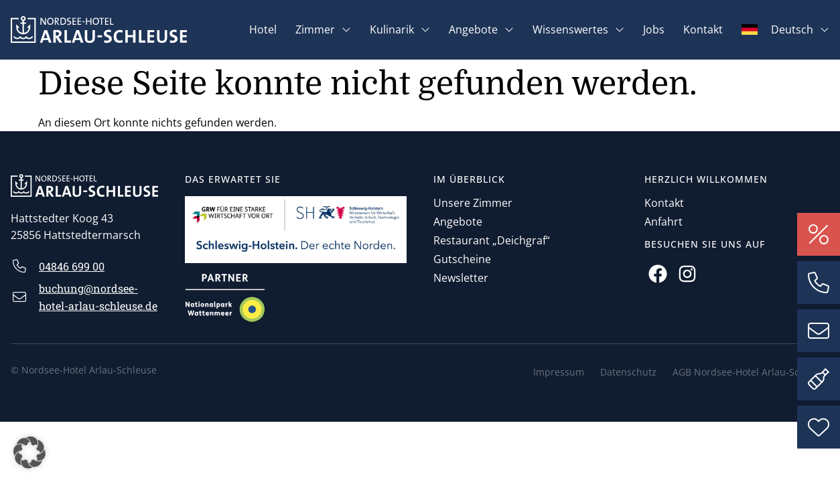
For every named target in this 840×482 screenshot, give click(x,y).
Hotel (263, 29)
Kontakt (703, 29)
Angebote (481, 29)
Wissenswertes (578, 29)
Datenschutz (628, 372)
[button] (29, 452)
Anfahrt (663, 221)
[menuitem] (785, 29)
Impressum (558, 372)
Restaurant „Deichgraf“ (491, 240)
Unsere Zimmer (472, 203)
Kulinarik (400, 29)
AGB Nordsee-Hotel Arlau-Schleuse (751, 372)
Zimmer (323, 29)
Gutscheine (462, 259)
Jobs (653, 29)
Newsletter (460, 278)
